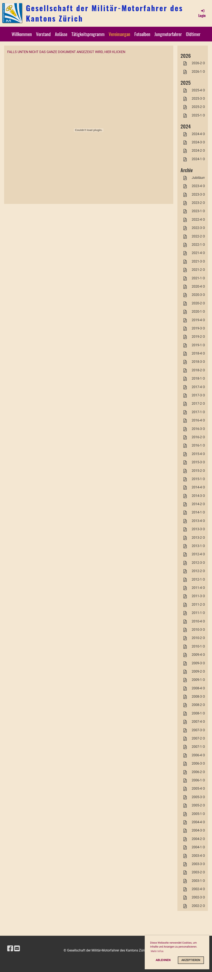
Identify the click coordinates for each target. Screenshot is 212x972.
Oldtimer (193, 34)
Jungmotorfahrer (168, 34)
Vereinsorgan (119, 34)
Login (202, 13)
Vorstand (43, 34)
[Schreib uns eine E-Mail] (17, 949)
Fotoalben (142, 34)
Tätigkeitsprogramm (88, 34)
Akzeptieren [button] (190, 960)
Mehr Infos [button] (157, 951)
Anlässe (61, 34)
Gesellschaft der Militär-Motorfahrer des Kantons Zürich (104, 13)
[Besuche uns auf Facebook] (10, 949)
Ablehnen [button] (163, 960)
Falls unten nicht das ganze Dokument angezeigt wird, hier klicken (66, 52)
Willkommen (22, 34)
